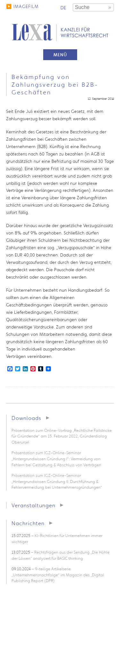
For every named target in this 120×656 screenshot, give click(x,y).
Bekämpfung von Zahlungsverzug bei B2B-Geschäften (55, 84)
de (63, 8)
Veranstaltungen (33, 505)
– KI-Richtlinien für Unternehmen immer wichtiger (57, 538)
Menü (60, 55)
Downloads (26, 418)
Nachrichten (28, 523)
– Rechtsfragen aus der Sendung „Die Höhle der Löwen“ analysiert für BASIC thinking (60, 555)
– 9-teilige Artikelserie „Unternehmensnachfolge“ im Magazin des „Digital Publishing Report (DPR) (58, 574)
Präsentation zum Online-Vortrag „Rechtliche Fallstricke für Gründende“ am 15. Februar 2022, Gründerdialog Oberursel (62, 436)
